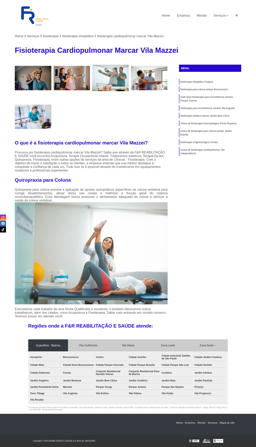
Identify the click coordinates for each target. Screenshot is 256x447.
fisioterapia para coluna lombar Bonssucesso (204, 89)
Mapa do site (227, 422)
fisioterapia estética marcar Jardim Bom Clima (204, 115)
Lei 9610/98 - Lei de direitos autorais (46, 410)
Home (166, 15)
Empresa (183, 15)
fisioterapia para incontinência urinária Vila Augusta (207, 108)
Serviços (220, 15)
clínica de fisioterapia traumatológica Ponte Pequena (208, 123)
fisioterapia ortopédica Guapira (196, 81)
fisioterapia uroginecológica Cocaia (199, 142)
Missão (202, 15)
